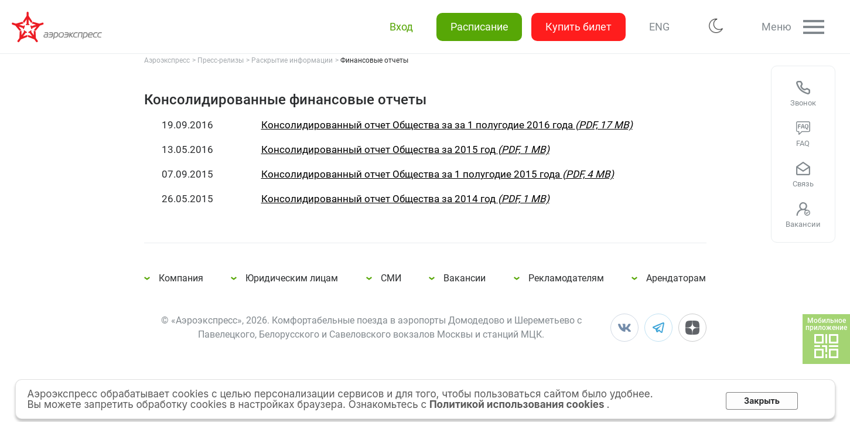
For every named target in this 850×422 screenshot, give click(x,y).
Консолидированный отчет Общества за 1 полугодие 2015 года (437, 174)
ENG (658, 27)
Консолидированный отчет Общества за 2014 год (405, 199)
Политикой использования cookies (518, 404)
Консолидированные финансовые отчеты (58, 27)
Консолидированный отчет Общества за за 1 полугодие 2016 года (447, 125)
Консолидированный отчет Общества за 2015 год (405, 149)
